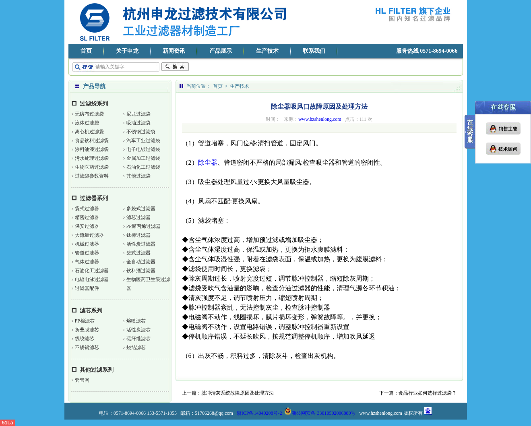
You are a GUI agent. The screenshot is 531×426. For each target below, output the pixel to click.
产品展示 (220, 51)
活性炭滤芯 (138, 330)
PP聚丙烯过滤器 (143, 226)
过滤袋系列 (94, 104)
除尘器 (207, 162)
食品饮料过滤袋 (92, 140)
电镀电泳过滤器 (92, 279)
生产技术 (267, 51)
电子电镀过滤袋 (143, 149)
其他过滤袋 (138, 176)
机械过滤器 (87, 244)
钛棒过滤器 (138, 235)
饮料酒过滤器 (140, 270)
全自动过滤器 (140, 262)
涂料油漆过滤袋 (92, 149)
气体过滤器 (87, 262)
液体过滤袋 (87, 123)
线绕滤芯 (84, 338)
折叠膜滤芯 (87, 330)
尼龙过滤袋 (138, 114)
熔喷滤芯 (136, 321)
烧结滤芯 (136, 347)
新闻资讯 (174, 51)
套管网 (82, 380)
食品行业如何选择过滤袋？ (428, 393)
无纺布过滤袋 (89, 114)
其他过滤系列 (97, 370)
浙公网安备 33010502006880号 (319, 413)
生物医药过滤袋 (92, 167)
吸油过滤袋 (138, 123)
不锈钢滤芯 (87, 347)
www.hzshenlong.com (319, 119)
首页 (86, 51)
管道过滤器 (87, 253)
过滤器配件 (87, 288)
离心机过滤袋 (89, 131)
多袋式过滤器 (140, 208)
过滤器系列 (94, 198)
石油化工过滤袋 (143, 167)
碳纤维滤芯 (138, 338)
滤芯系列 (91, 311)
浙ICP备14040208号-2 (259, 413)
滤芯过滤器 (138, 217)
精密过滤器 (87, 217)
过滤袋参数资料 (92, 176)
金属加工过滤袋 (143, 158)
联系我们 (314, 51)
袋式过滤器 (87, 208)
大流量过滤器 (89, 235)
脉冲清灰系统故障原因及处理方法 (237, 393)
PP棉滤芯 (85, 321)
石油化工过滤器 (92, 270)
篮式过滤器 (138, 253)
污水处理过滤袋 (92, 158)
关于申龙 (127, 51)
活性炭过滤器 (140, 244)
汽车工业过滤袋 (143, 140)
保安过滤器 (87, 226)
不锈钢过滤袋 (140, 131)
